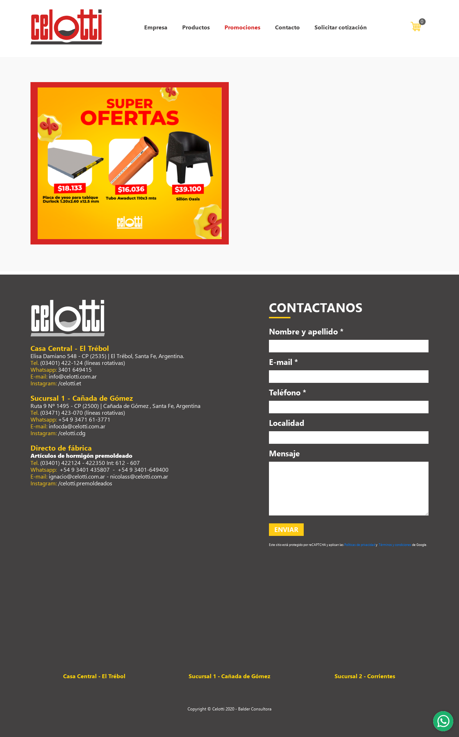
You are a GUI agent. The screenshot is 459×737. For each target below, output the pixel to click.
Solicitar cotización (340, 27)
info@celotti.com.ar (73, 376)
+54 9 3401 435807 (84, 469)
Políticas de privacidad (359, 545)
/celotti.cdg (71, 433)
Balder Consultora (254, 709)
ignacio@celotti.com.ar (77, 476)
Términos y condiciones (394, 545)
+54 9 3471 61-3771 (84, 419)
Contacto (287, 27)
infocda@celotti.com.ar (77, 426)
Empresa (155, 27)
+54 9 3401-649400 (143, 469)
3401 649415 (75, 369)
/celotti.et (69, 383)
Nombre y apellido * (306, 331)
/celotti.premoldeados (85, 483)
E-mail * (283, 361)
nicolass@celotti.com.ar (139, 476)
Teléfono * (287, 392)
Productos (196, 27)
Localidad (286, 422)
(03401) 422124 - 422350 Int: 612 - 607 (90, 462)
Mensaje (284, 453)
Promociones (242, 27)
